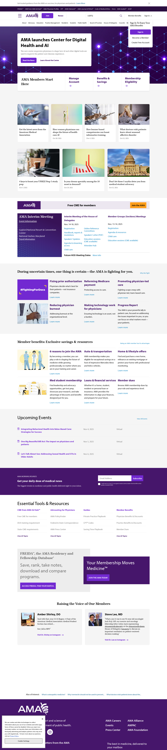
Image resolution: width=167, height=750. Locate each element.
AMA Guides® (121, 9)
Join (47, 15)
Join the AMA (138, 205)
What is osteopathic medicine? (53, 694)
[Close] (42, 718)
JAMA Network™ (70, 9)
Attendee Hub (90, 245)
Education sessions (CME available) (92, 240)
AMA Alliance (135, 720)
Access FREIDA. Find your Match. (38, 586)
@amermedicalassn (137, 626)
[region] (23, 731)
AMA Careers (113, 720)
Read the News (29, 60)
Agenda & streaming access (73, 244)
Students (73, 23)
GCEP (130, 9)
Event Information (28, 221)
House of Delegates (110, 23)
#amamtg (125, 629)
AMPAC (132, 725)
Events (109, 725)
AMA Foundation (138, 730)
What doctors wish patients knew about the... (124, 694)
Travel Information (27, 239)
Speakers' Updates (72, 239)
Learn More (80, 3)
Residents (65, 23)
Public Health (82, 23)
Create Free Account (140, 42)
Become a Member (140, 37)
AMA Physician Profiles (51, 9)
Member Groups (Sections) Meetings (127, 216)
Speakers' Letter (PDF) (93, 235)
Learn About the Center (49, 60)
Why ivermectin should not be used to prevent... (86, 694)
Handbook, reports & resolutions (73, 233)
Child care (68, 249)
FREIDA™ (20, 9)
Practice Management (52, 23)
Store (114, 9)
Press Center (113, 730)
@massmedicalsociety (114, 626)
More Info (97, 255)
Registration (69, 228)
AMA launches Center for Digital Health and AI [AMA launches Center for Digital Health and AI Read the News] (53, 42)
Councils (122, 23)
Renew (60, 15)
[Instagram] (50, 732)
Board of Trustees (96, 23)
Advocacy (31, 23)
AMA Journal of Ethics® (85, 9)
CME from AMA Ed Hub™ (33, 9)
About (24, 23)
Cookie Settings (23, 741)
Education (40, 23)
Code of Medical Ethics (102, 9)
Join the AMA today (98, 577)
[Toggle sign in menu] (147, 15)
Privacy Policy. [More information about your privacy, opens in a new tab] (14, 736)
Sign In (140, 32)
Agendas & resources (117, 232)
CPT (62, 9)
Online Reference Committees (91, 229)
